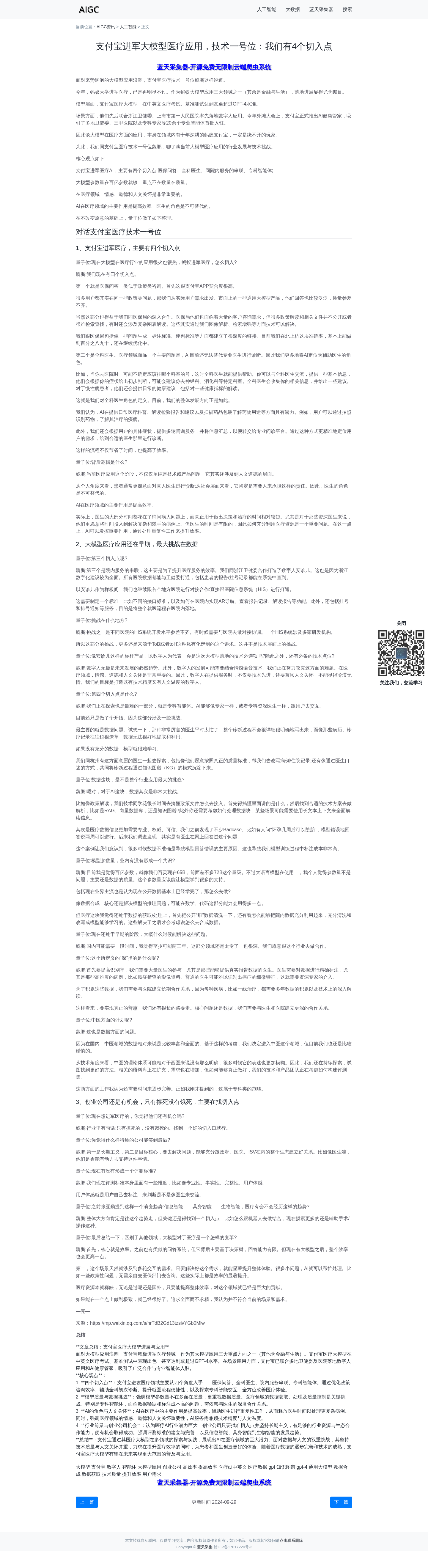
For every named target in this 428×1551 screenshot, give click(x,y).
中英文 (240, 1467)
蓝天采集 (205, 1547)
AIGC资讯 (106, 26)
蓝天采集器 (321, 9)
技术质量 (111, 1474)
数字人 (114, 1467)
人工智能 (266, 9)
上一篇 (87, 1502)
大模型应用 (149, 1467)
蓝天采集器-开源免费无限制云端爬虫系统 (214, 67)
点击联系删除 (291, 1540)
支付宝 (98, 1467)
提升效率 (131, 1474)
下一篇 (341, 1502)
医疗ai (225, 1467)
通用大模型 (320, 1467)
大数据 (293, 9)
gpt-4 (302, 1467)
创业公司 (172, 1467)
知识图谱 (285, 1467)
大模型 (83, 1467)
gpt (271, 1467)
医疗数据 (257, 1467)
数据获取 (91, 1474)
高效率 (190, 1467)
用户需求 (151, 1474)
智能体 (129, 1467)
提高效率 (207, 1467)
